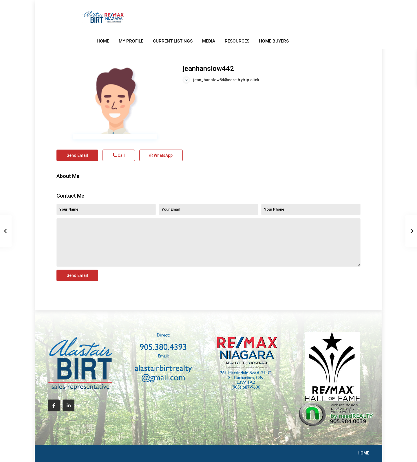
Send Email (77, 155)
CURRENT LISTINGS (173, 41)
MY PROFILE (131, 41)
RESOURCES (237, 41)
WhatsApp (161, 155)
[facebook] (54, 405)
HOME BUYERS (274, 41)
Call (119, 155)
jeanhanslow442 (208, 69)
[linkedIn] (68, 405)
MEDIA (208, 41)
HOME (103, 41)
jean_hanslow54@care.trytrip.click (226, 80)
